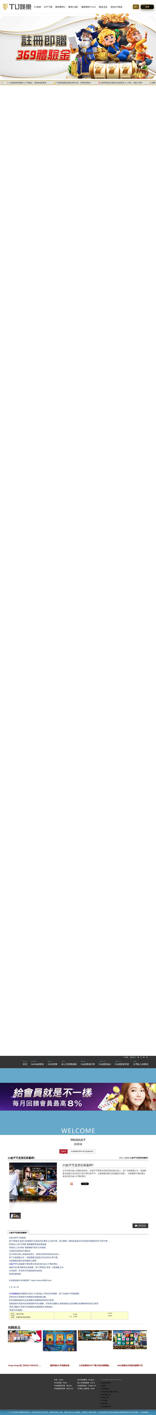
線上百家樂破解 (69, 1063)
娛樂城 (63, 1151)
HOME (126, 1057)
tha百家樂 (52, 1063)
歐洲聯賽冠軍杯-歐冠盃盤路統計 (82, 1151)
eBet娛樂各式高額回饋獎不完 (130, 1365)
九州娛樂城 (14, 1294)
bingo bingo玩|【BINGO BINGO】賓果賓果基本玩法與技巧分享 (24, 1365)
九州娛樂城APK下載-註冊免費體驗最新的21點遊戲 (95, 1365)
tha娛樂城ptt (105, 1063)
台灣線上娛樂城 (140, 1063)
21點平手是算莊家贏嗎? (18, 1233)
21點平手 (13, 1264)
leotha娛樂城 (37, 1063)
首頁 (25, 1063)
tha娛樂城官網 (122, 1063)
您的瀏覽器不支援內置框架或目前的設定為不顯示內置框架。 (78, 43)
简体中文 (133, 1057)
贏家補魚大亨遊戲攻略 (59, 1365)
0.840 (110, 1316)
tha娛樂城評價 (88, 1063)
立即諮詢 (140, 1225)
